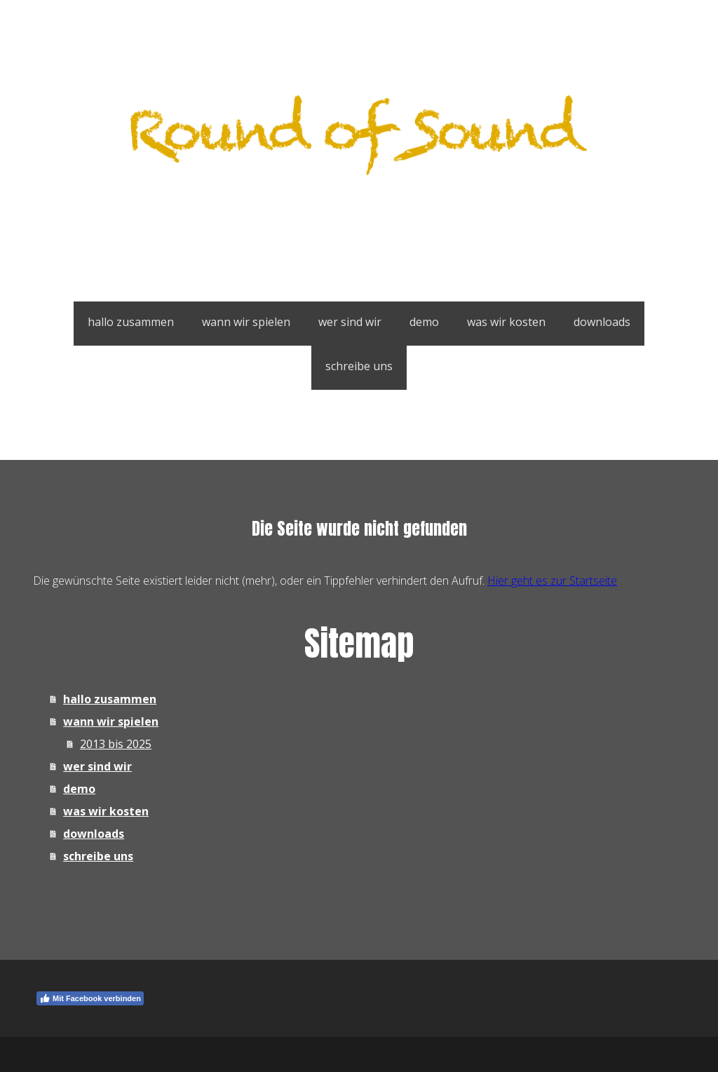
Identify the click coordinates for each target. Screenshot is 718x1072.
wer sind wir (349, 322)
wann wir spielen (246, 322)
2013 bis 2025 (115, 744)
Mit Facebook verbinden (90, 998)
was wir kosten (506, 322)
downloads (602, 322)
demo (424, 322)
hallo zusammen (131, 322)
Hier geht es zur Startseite (552, 580)
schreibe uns (359, 366)
